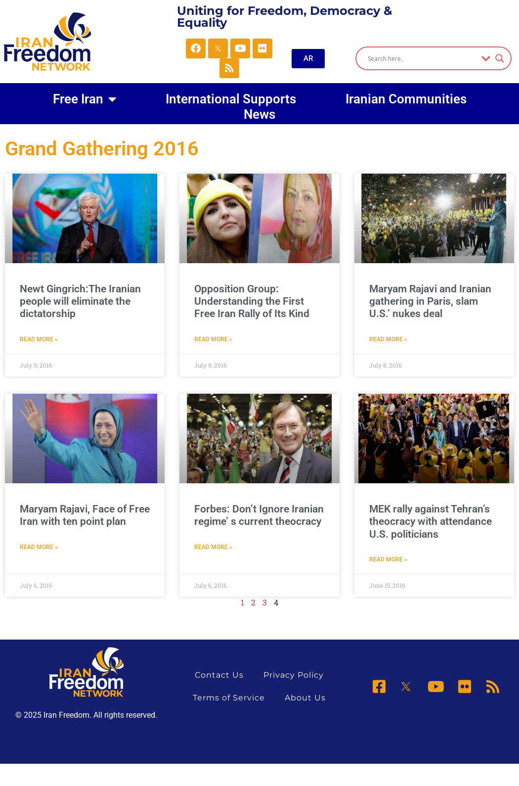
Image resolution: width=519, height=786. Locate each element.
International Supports (231, 99)
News (259, 114)
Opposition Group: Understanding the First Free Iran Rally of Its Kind (251, 301)
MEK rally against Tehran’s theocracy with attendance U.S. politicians (430, 521)
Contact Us (219, 675)
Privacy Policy (293, 675)
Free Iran (84, 99)
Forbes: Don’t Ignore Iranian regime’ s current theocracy (259, 515)
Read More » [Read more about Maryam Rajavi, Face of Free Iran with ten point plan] (39, 547)
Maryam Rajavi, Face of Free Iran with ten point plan (85, 515)
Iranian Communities (406, 99)
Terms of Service (229, 697)
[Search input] (422, 58)
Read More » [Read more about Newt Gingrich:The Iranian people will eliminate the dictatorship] (39, 339)
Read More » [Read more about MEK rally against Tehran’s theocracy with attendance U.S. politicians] (388, 559)
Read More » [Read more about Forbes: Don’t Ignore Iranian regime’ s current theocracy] (213, 547)
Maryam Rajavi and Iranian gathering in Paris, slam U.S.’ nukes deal (430, 301)
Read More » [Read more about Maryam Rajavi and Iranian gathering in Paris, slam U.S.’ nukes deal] (388, 339)
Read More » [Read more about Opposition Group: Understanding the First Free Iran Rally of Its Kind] (213, 339)
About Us (305, 697)
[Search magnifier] (500, 58)
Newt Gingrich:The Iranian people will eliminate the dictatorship (80, 301)
